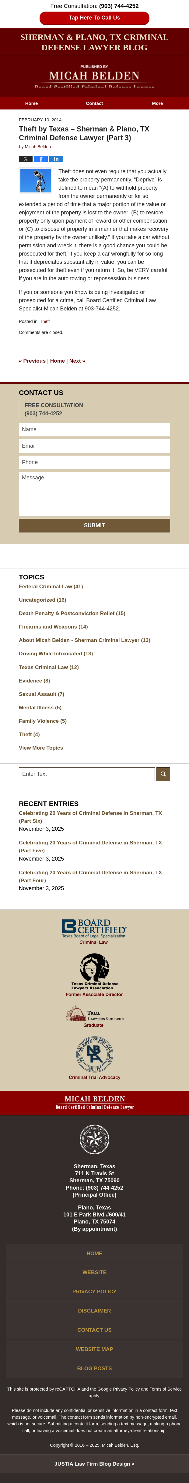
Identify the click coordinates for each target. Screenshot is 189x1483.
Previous (33, 361)
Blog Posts (94, 1377)
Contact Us (94, 1338)
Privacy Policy (94, 1298)
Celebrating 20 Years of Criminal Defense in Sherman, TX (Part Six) (93, 821)
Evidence (35, 682)
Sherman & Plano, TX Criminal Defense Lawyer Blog (94, 76)
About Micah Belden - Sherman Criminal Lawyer (87, 641)
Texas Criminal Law (50, 669)
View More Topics (42, 751)
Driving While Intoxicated (57, 655)
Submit (94, 525)
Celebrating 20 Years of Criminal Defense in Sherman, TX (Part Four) (93, 881)
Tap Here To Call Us (94, 18)
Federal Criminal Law (52, 586)
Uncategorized (43, 600)
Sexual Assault (42, 696)
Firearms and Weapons (54, 628)
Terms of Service (166, 1398)
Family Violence (43, 724)
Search (163, 778)
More (157, 103)
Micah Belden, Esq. (120, 1455)
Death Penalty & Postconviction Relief (74, 614)
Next (79, 361)
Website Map (94, 1358)
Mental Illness (41, 710)
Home (31, 103)
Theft (45, 321)
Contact (94, 103)
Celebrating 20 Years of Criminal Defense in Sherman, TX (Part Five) (93, 851)
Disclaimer (95, 1318)
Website (94, 1278)
